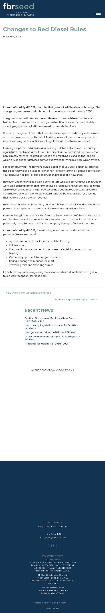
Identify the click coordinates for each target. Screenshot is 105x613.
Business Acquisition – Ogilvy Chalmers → (78, 299)
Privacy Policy (50, 602)
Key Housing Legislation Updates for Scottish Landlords (51, 326)
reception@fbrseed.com (31, 276)
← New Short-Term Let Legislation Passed (27, 292)
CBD (56, 608)
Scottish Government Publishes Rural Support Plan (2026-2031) (51, 319)
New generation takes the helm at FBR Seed (50, 332)
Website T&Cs (65, 602)
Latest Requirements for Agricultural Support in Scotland (52, 338)
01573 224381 (54, 533)
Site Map (37, 602)
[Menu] (98, 13)
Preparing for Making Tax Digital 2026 (47, 343)
